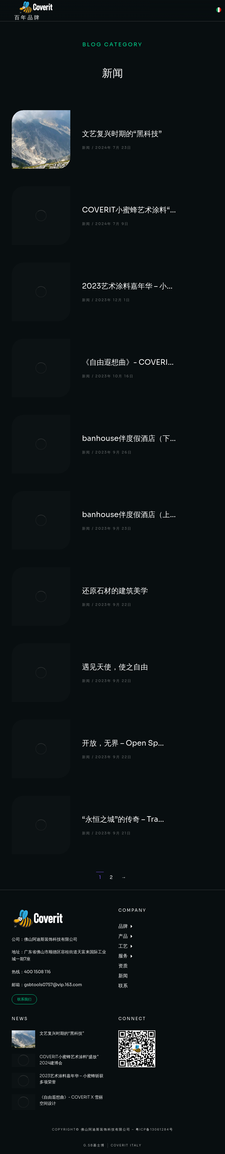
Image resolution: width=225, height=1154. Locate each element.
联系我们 (24, 999)
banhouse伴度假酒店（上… (129, 514)
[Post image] (41, 139)
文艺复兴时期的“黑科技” (122, 133)
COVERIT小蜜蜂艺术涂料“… (129, 209)
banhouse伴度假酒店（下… (129, 438)
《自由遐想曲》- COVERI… (128, 362)
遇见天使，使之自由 (115, 666)
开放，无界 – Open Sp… (123, 743)
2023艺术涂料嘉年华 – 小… (127, 286)
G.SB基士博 (94, 1145)
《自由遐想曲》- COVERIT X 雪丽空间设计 (71, 1100)
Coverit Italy (126, 1145)
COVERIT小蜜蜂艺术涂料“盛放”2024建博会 (69, 1060)
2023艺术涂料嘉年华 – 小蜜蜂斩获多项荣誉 (71, 1079)
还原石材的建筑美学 (115, 590)
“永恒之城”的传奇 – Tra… (123, 819)
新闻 (86, 147)
